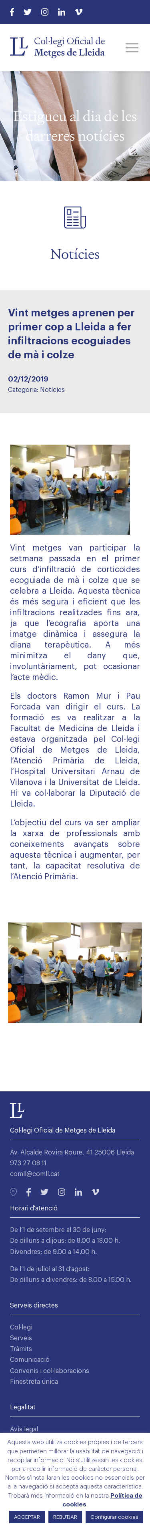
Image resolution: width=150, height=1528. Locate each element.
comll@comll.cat (35, 1174)
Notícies (52, 390)
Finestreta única (34, 1382)
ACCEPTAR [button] (27, 1517)
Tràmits (21, 1349)
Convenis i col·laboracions (49, 1371)
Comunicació (30, 1360)
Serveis (21, 1338)
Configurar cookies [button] (114, 1517)
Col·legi (21, 1327)
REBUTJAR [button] (65, 1517)
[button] (132, 48)
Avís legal (24, 1429)
